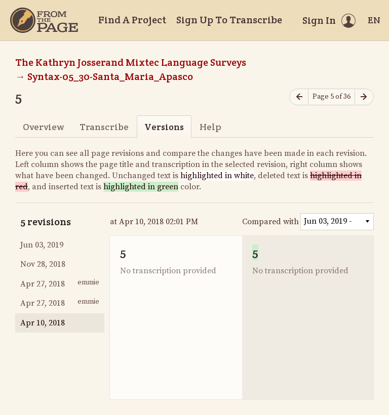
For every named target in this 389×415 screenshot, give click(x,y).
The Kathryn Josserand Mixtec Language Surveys (130, 62)
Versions (164, 127)
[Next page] (364, 97)
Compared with (270, 222)
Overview (43, 127)
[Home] (44, 20)
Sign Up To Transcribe (229, 19)
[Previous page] (298, 97)
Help (210, 127)
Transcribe (104, 127)
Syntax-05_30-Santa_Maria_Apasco (110, 76)
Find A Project (132, 19)
